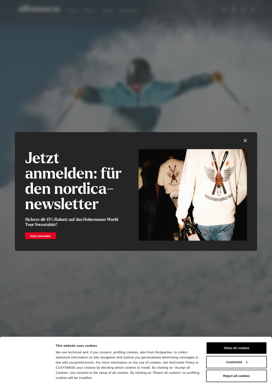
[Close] (245, 140)
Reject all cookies (236, 361)
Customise (236, 347)
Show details (65, 374)
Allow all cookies (236, 333)
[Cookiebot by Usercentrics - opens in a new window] (27, 375)
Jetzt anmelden (40, 236)
